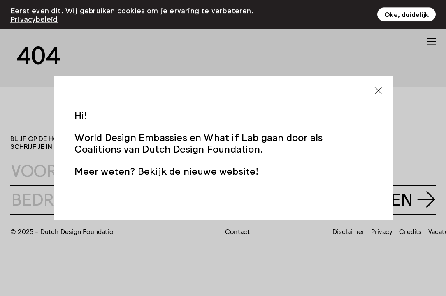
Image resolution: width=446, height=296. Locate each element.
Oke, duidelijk (406, 11)
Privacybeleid (34, 15)
